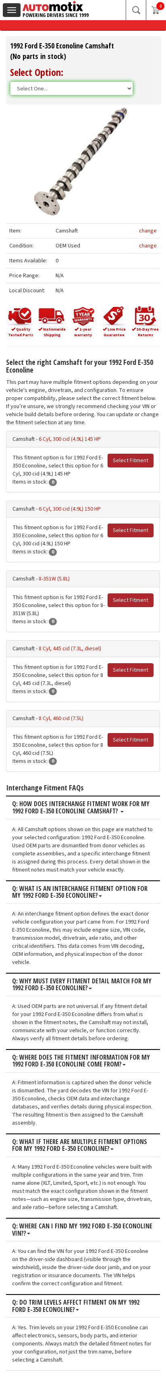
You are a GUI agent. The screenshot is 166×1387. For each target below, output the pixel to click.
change (148, 231)
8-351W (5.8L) (54, 579)
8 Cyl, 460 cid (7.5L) (61, 718)
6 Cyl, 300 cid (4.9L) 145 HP (70, 439)
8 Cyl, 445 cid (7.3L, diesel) (70, 649)
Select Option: (36, 72)
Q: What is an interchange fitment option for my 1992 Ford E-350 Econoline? (79, 892)
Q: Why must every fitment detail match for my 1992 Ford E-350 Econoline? (81, 985)
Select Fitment (130, 461)
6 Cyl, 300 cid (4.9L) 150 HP (70, 509)
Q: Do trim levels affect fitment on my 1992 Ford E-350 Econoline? (75, 1306)
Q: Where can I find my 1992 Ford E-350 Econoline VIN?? (82, 1230)
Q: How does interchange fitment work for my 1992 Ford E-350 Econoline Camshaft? (80, 807)
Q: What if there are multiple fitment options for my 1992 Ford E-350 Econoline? (79, 1145)
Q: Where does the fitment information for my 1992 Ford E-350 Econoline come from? (81, 1061)
